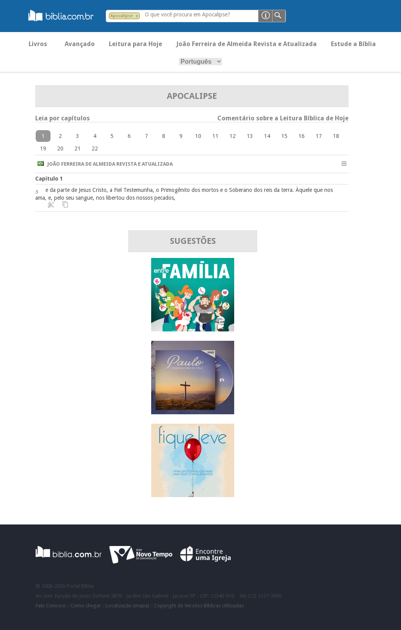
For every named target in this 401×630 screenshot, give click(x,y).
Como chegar (85, 606)
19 (43, 148)
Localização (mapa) (127, 606)
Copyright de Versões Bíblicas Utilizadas (199, 606)
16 (301, 136)
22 (95, 148)
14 (267, 136)
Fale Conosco (51, 606)
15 (284, 136)
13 (250, 136)
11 (215, 136)
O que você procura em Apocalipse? (187, 14)
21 (77, 148)
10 (198, 136)
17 (319, 136)
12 (232, 136)
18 (336, 136)
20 (60, 148)
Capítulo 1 (49, 178)
